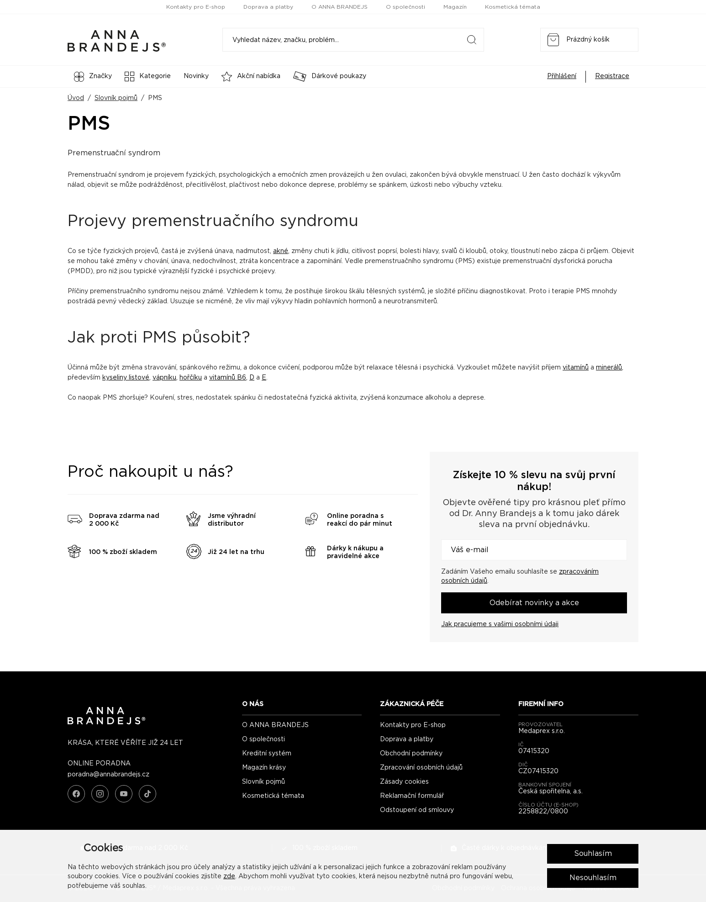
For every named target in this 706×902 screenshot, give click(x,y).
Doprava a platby (268, 7)
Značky (93, 77)
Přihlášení (561, 76)
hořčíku (190, 378)
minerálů (609, 367)
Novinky (196, 76)
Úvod (76, 98)
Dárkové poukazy (329, 76)
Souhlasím (593, 853)
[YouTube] (123, 793)
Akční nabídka (250, 76)
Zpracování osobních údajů (421, 768)
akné (280, 251)
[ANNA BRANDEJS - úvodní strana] (106, 722)
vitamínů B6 (227, 378)
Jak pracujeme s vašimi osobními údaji (499, 624)
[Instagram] (100, 793)
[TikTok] (147, 793)
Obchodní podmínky (411, 753)
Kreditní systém (266, 753)
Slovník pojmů (116, 98)
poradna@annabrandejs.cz (108, 774)
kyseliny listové (125, 378)
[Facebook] (76, 793)
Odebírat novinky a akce (534, 603)
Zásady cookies (404, 782)
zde (229, 876)
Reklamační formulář (412, 796)
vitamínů (576, 367)
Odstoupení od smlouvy (417, 810)
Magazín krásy (264, 768)
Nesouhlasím (592, 877)
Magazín (455, 7)
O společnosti (405, 7)
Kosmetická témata (512, 7)
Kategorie (148, 76)
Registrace (612, 76)
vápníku (164, 378)
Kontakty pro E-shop (195, 7)
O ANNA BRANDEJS (339, 7)
